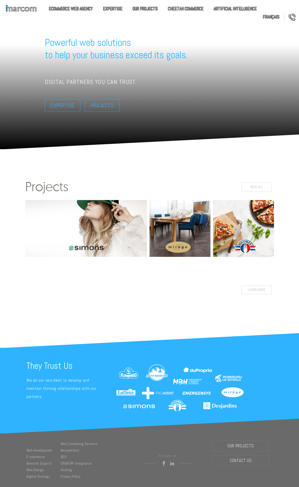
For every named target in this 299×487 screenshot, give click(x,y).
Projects (102, 105)
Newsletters (70, 450)
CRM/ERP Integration (76, 463)
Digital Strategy (38, 476)
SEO (63, 456)
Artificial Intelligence (235, 9)
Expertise (112, 9)
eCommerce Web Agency (71, 9)
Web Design (35, 469)
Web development (39, 450)
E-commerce (35, 456)
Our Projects (145, 9)
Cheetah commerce (185, 9)
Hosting (66, 469)
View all (256, 186)
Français (271, 17)
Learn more (257, 289)
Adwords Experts (39, 463)
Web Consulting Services (79, 443)
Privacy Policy (71, 476)
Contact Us (290, 17)
